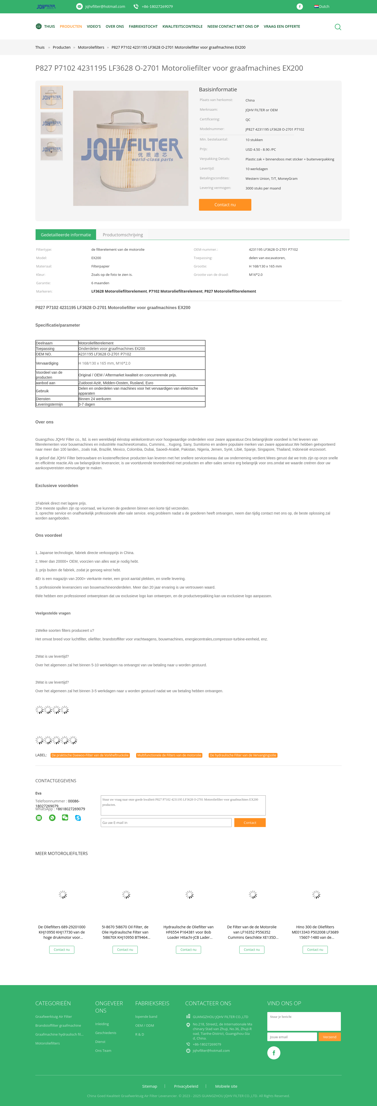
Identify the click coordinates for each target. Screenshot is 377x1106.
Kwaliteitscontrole (183, 26)
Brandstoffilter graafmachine (58, 1025)
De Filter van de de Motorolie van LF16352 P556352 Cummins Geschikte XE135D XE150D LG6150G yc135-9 (252, 934)
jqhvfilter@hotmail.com (105, 6)
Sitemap (149, 1086)
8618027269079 (71, 808)
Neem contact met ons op (233, 26)
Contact (250, 822)
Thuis (45, 26)
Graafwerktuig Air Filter (53, 1016)
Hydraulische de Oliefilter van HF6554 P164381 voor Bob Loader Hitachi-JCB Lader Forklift (188, 934)
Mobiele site (226, 1086)
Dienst (100, 1041)
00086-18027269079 (57, 803)
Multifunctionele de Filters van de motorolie (169, 755)
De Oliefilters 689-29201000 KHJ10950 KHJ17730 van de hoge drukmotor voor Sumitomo (62, 934)
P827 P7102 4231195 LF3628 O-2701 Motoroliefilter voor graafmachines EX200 (179, 47)
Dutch (324, 6)
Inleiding (102, 1023)
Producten (71, 26)
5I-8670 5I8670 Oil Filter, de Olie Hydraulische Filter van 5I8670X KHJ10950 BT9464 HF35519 (125, 934)
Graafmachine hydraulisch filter (60, 1034)
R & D (139, 1034)
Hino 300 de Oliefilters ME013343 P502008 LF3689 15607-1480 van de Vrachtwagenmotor (315, 934)
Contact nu (225, 205)
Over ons (115, 26)
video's (94, 26)
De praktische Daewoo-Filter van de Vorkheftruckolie (90, 755)
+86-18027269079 (157, 6)
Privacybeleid (186, 1086)
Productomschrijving (123, 235)
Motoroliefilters (47, 1043)
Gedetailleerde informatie (66, 235)
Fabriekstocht (143, 26)
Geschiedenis (105, 1032)
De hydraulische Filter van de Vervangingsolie (243, 755)
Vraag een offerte (282, 26)
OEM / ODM (144, 1025)
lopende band (146, 1016)
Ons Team (103, 1050)
